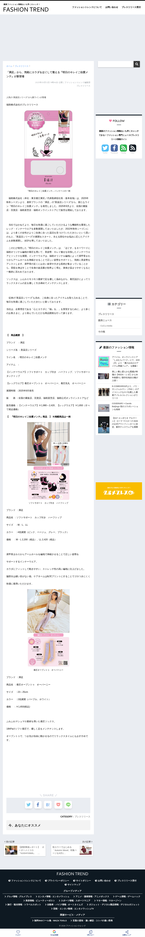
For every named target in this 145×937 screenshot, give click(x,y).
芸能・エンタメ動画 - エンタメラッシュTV (73, 909)
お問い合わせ (111, 7)
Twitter (105, 153)
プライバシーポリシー (58, 881)
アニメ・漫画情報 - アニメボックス (92, 897)
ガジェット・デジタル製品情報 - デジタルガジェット (114, 905)
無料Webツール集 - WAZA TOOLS (50, 921)
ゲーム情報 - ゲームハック (127, 897)
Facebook (114, 153)
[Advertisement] (72, 36)
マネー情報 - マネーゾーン (108, 901)
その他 (101, 331)
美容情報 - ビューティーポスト (40, 901)
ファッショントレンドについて (87, 7)
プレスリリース (82, 816)
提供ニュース (105, 320)
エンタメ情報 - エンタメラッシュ (53, 897)
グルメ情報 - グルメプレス (19, 897)
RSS (132, 153)
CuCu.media (106, 326)
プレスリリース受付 (131, 7)
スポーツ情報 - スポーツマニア (75, 901)
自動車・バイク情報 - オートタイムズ (65, 905)
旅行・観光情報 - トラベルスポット (24, 905)
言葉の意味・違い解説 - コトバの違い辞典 (93, 921)
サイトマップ (74, 885)
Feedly (123, 153)
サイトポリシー (83, 881)
